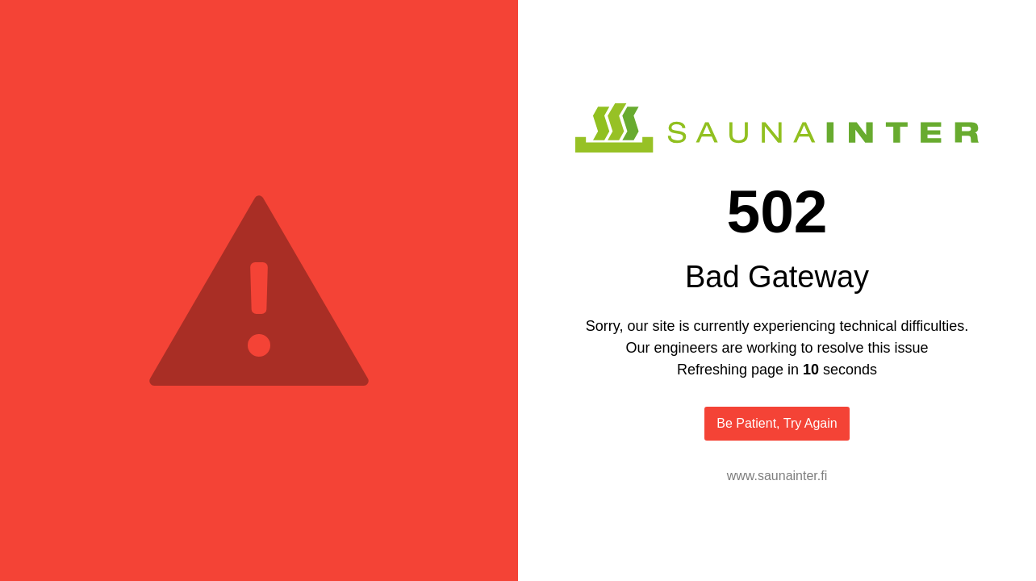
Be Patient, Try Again (776, 423)
